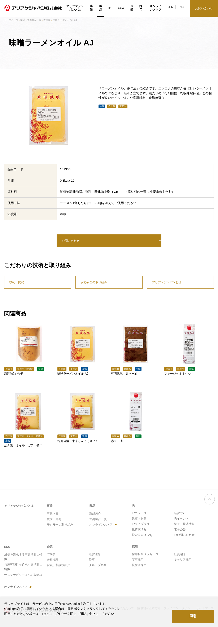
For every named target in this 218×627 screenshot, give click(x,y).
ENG (181, 7)
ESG (121, 7)
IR (109, 7)
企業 (131, 8)
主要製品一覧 (34, 20)
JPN (170, 7)
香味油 (46, 20)
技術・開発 (16, 282)
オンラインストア (155, 8)
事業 (91, 8)
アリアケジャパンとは (166, 282)
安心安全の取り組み (94, 282)
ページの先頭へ (209, 501)
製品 (22, 20)
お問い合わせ (70, 240)
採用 (140, 8)
